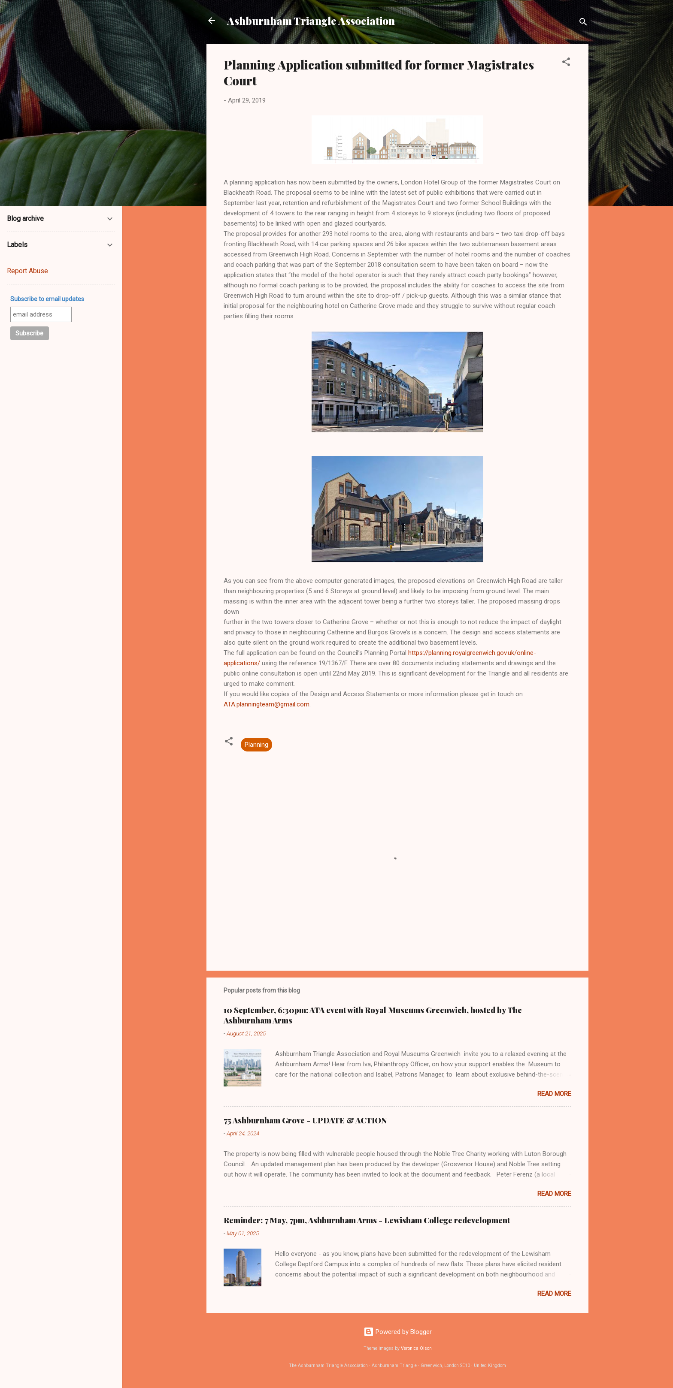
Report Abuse (27, 271)
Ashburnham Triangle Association (311, 20)
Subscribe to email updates (47, 299)
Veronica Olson (416, 1348)
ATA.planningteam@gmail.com (266, 704)
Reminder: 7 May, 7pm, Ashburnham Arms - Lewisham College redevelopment (367, 1220)
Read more (554, 1094)
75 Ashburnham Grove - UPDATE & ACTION (305, 1120)
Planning (256, 744)
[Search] (583, 23)
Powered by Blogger (398, 1332)
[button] (566, 63)
